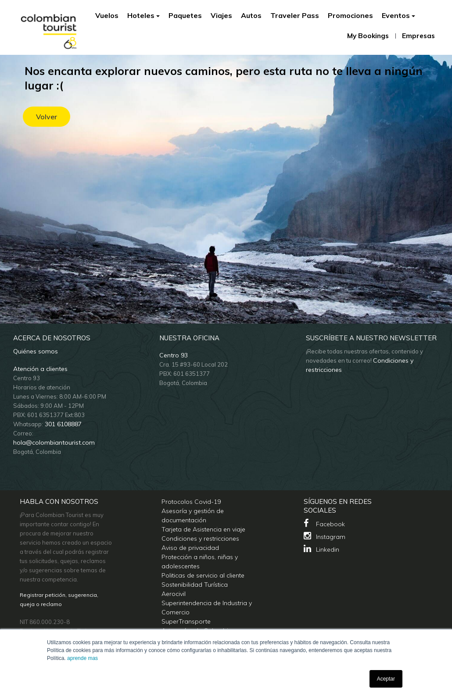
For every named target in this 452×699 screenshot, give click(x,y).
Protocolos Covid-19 (191, 502)
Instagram (324, 536)
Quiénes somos (35, 351)
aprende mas (82, 658)
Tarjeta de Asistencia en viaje (203, 529)
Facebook (324, 523)
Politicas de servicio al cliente (202, 575)
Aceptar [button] (386, 679)
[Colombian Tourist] (49, 26)
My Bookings (368, 36)
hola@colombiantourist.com (54, 442)
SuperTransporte (186, 621)
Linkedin (321, 548)
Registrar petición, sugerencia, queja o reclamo (59, 599)
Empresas (418, 36)
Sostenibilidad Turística (194, 584)
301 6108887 (62, 424)
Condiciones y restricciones (200, 538)
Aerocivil (173, 594)
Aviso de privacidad (190, 548)
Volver (46, 116)
